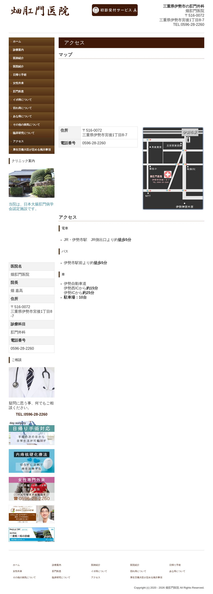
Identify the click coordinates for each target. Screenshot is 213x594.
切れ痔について (22, 108)
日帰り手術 (19, 74)
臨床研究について (24, 133)
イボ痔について (22, 99)
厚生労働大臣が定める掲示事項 (32, 149)
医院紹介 (18, 66)
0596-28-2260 (192, 24)
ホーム (17, 41)
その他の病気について (26, 124)
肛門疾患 (18, 91)
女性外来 (18, 83)
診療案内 (18, 49)
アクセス (18, 141)
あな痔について (22, 116)
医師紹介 (18, 58)
